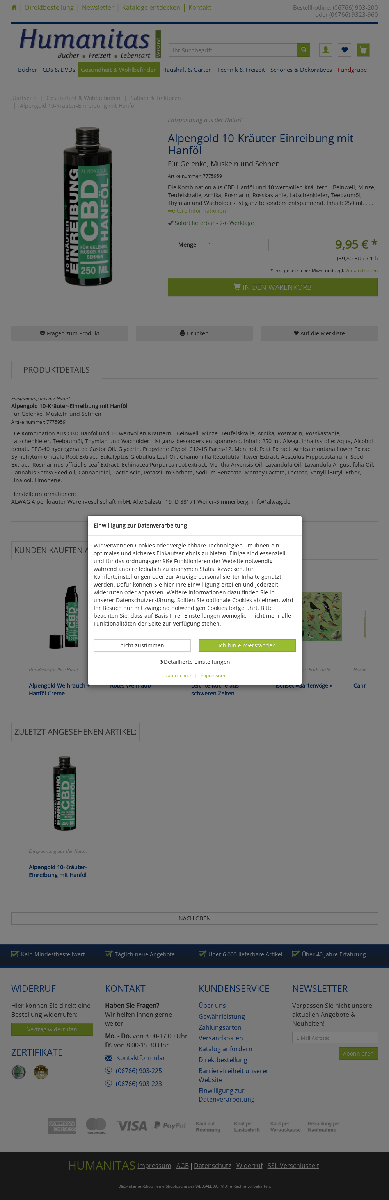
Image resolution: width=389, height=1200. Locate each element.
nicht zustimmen (146, 645)
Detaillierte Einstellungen (194, 661)
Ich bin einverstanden (247, 645)
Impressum (213, 675)
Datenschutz (178, 675)
